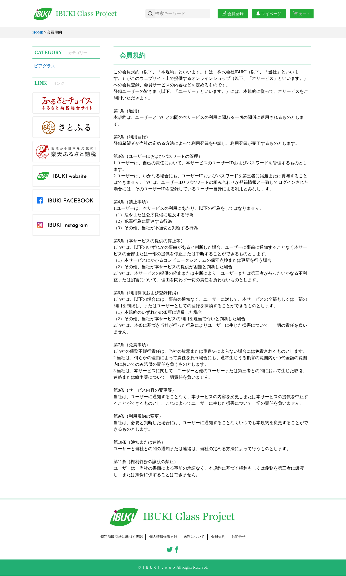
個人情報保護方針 (163, 537)
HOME (38, 32)
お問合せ (242, 537)
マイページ (268, 14)
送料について (195, 537)
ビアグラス (44, 66)
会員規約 (221, 537)
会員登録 (232, 14)
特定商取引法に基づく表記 (118, 537)
